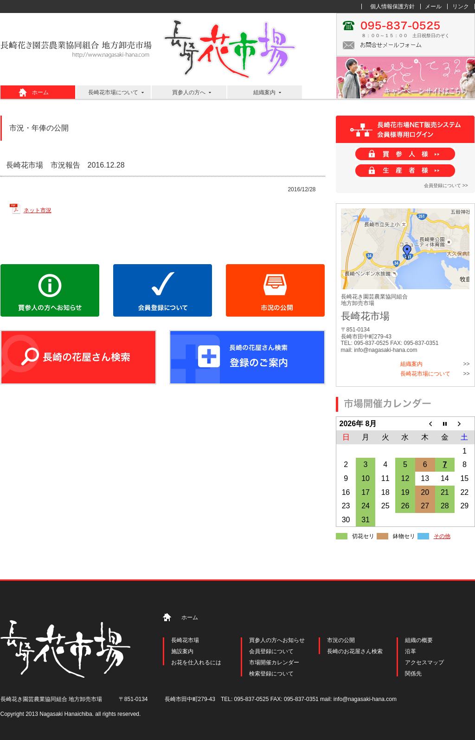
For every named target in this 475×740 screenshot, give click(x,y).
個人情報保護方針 (392, 6)
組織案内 (264, 92)
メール (433, 6)
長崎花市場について (113, 92)
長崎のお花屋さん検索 (355, 651)
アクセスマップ (424, 662)
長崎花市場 (185, 640)
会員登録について (271, 651)
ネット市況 (37, 210)
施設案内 (182, 651)
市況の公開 (341, 640)
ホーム (40, 92)
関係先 (413, 673)
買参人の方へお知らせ (277, 640)
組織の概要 (419, 640)
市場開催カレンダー (274, 662)
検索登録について (271, 673)
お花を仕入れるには (196, 662)
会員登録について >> (446, 185)
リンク (460, 6)
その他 (442, 536)
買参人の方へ (188, 92)
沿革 (410, 651)
